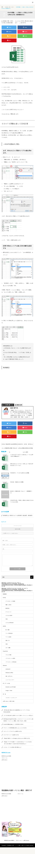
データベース (8, 611)
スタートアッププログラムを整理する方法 (13, 731)
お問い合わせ (4, 759)
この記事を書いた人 (8, 405)
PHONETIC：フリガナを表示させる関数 (19, 473)
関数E (11, 22)
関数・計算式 (10, 21)
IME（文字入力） (9, 676)
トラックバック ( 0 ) (17, 525)
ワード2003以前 (9, 633)
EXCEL (22, 21)
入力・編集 (8, 647)
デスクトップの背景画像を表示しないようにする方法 (15, 727)
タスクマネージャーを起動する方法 (11, 734)
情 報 (4, 694)
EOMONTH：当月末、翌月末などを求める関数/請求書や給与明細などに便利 (25, 445)
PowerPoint (5, 651)
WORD (4, 626)
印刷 (6, 619)
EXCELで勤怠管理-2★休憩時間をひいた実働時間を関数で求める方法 (9, 445)
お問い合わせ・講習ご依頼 (8, 701)
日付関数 (8, 22)
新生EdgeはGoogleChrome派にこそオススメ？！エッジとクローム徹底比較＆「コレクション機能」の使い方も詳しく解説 (18, 719)
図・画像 (7, 629)
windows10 (8, 669)
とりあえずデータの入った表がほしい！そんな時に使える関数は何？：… (21, 455)
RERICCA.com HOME (6, 756)
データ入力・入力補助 (10, 601)
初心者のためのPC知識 (11, 687)
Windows (5, 665)
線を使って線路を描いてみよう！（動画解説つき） (21, 492)
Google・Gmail (9, 690)
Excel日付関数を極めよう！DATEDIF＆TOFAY (13, 724)
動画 (31, 21)
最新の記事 (19, 405)
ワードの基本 (8, 637)
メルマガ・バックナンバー (11, 697)
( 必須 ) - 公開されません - (9, 544)
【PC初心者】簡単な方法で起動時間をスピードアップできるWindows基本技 (17, 711)
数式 (28, 21)
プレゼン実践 (8, 654)
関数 (26, 21)
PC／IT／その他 (6, 683)
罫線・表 (7, 640)
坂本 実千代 (23, 22)
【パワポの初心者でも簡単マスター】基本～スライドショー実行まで (18, 715)
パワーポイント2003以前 (11, 662)
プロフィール (4, 758)
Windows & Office (9, 672)
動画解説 (5, 21)
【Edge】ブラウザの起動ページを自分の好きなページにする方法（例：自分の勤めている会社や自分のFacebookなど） (18, 742)
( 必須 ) (5, 540)
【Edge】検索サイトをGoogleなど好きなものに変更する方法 (17, 738)
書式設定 (7, 608)
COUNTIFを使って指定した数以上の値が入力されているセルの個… (22, 501)
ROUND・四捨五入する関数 (16, 482)
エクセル (19, 21)
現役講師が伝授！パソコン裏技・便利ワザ (15, 4)
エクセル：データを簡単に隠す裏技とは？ (13, 747)
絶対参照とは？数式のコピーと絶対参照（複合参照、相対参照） (18, 515)
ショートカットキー (10, 679)
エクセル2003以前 (9, 622)
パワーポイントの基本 (10, 658)
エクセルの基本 (9, 615)
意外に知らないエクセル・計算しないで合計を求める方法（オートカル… (21, 464)
